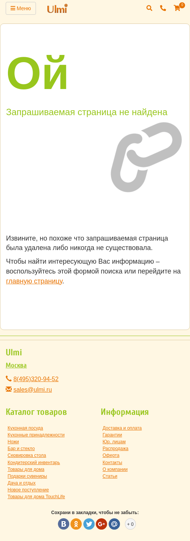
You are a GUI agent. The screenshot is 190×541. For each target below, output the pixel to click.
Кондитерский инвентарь (34, 462)
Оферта (111, 455)
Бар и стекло (21, 448)
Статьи (110, 476)
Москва (16, 365)
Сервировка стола (27, 455)
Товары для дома (26, 469)
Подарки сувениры (27, 476)
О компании (115, 469)
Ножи (13, 441)
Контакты (112, 462)
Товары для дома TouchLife (36, 496)
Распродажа (115, 448)
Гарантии (112, 435)
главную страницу (34, 281)
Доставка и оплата (122, 428)
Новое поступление (28, 490)
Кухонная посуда (25, 428)
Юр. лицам (114, 441)
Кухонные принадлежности (36, 435)
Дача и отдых (22, 483)
